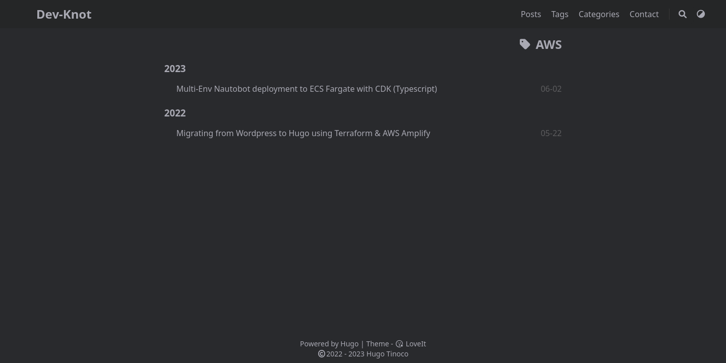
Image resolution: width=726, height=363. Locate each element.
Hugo (349, 343)
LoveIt (410, 343)
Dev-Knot (64, 14)
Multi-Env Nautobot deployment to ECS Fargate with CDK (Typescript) (306, 88)
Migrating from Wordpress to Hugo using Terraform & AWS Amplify (303, 133)
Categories (600, 14)
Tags (561, 14)
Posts (532, 14)
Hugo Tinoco (387, 353)
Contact (645, 14)
